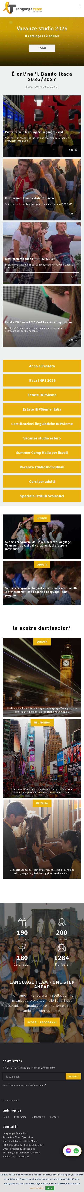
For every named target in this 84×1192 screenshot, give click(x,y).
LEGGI (42, 48)
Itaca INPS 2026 (42, 380)
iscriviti (73, 1076)
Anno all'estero (42, 365)
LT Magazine (38, 1116)
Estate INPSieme (42, 394)
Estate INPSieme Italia (42, 409)
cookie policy (37, 1188)
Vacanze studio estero (42, 438)
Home (6, 1116)
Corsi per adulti (42, 481)
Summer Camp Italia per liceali (42, 452)
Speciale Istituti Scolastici (42, 495)
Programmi (20, 1116)
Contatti (54, 1116)
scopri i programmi (42, 1022)
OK (50, 1188)
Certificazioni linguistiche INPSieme (42, 423)
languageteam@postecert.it (24, 1152)
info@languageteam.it (22, 1148)
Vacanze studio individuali (42, 466)
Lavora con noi (11, 1100)
